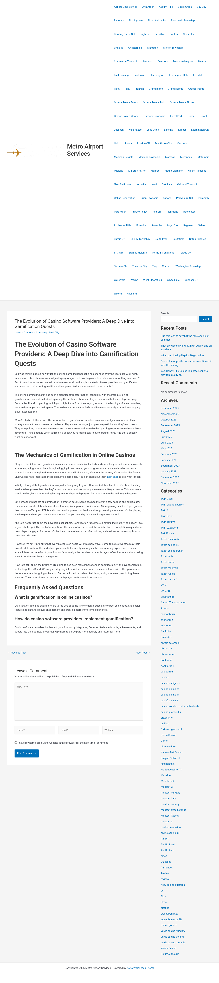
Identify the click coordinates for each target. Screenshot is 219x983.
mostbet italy (168, 798)
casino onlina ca (170, 689)
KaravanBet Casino (171, 752)
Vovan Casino (168, 948)
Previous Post (16, 652)
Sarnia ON (119, 239)
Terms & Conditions (163, 252)
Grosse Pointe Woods (126, 116)
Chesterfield (135, 47)
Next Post (143, 652)
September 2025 (170, 425)
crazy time (167, 717)
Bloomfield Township (183, 20)
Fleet (117, 88)
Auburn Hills (166, 6)
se (162, 890)
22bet (164, 585)
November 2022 (170, 483)
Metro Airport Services (85, 150)
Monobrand (167, 781)
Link (116, 143)
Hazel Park (176, 116)
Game (164, 740)
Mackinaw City (163, 143)
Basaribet (166, 637)
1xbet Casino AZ (170, 539)
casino (164, 677)
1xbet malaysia (169, 568)
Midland (118, 170)
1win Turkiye (168, 521)
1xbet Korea (168, 562)
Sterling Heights (138, 252)
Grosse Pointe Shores (182, 102)
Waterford (119, 280)
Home (191, 116)
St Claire (119, 252)
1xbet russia (168, 573)
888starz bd (167, 596)
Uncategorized (45, 332)
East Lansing (121, 75)
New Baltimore (122, 184)
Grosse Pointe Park (154, 102)
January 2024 (168, 460)
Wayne (134, 280)
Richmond (172, 211)
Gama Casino (168, 735)
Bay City (201, 6)
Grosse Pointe (196, 88)
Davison (147, 61)
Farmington (157, 75)
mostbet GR (167, 786)
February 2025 (169, 454)
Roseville (157, 225)
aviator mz (167, 619)
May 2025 (166, 448)
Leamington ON (200, 129)
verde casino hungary (173, 930)
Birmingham (136, 20)
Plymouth (203, 198)
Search (165, 313)
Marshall (170, 157)
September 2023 (170, 465)
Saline (201, 225)
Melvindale (186, 157)
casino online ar (170, 694)
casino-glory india (171, 712)
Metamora (203, 157)
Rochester (189, 211)
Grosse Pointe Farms (126, 102)
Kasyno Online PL (171, 758)
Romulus (141, 225)
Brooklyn (160, 34)
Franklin (139, 88)
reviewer (165, 879)
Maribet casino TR (171, 769)
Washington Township (188, 266)
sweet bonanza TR (171, 919)
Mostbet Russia (170, 815)
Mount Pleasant (197, 170)
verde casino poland (172, 936)
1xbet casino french (172, 550)
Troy (154, 266)
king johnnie (168, 763)
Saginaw (188, 225)
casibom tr (167, 671)
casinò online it (169, 700)
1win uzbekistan (170, 527)
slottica (165, 907)
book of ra (166, 660)
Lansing (168, 129)
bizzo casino (168, 654)
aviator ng (166, 625)
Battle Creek (185, 6)
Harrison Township (154, 116)
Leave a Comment (25, 332)
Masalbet (166, 775)
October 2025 (168, 419)
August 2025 (168, 431)
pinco (164, 856)
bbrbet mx (166, 648)
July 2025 (166, 437)
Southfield (178, 239)
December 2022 (170, 477)
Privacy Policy (139, 211)
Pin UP (164, 838)
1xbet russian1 (169, 579)
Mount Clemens (174, 170)
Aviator (165, 608)
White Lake (173, 280)
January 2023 (168, 471)
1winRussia (167, 533)
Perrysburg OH (184, 198)
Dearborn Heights (183, 61)
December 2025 (170, 408)
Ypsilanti (132, 293)
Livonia (128, 143)
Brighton (144, 34)
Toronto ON (120, 266)
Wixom (118, 293)
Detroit (202, 61)
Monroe (155, 170)
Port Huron (120, 211)
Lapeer (182, 129)
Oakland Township (187, 184)
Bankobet (166, 631)
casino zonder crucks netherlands (180, 706)
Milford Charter (137, 170)
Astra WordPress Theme (140, 968)
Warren (166, 266)
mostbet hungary (170, 792)
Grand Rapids (175, 88)
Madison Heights (123, 157)
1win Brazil (167, 498)
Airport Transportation (173, 602)
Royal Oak (172, 225)
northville (141, 184)
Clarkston (152, 47)
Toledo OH (185, 252)
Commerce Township (126, 61)
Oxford (167, 198)
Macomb (182, 143)
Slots (164, 896)
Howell (204, 116)
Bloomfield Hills (157, 20)
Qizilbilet (166, 861)
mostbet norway (170, 804)
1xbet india (167, 556)
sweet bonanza (169, 913)
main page (112, 476)
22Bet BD (166, 591)
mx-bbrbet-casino (171, 827)
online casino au (170, 832)
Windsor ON (191, 280)
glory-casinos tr (169, 746)
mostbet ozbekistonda (173, 809)
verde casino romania (173, 942)
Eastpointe (140, 75)
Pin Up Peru (167, 850)
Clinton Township (173, 47)
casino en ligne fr (170, 683)
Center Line (189, 34)
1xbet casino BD (170, 544)
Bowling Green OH (124, 34)
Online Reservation (124, 198)
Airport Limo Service (125, 6)
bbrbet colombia (170, 642)
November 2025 (170, 414)
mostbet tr (167, 821)
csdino (165, 723)
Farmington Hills (178, 75)
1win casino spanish (172, 504)
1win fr (165, 510)
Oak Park (167, 184)
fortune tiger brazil (171, 729)
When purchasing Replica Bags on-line (182, 355)
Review (165, 873)
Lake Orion (153, 129)
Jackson (119, 129)
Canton (174, 34)
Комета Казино (170, 954)
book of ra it (168, 666)
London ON (143, 143)
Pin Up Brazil (168, 844)
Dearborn (163, 61)
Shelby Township (140, 239)
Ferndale (198, 75)
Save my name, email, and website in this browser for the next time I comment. (63, 742)
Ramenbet (166, 867)
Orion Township (149, 198)
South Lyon (161, 239)
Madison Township (149, 157)
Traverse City (139, 266)
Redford (157, 211)
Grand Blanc (156, 88)
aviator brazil (168, 614)
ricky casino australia (173, 884)
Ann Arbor (148, 6)
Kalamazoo (135, 129)
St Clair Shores (197, 239)
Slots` (164, 902)
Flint (127, 88)
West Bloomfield (152, 280)
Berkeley (119, 20)
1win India (166, 516)
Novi (154, 184)
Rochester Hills (122, 225)
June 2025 (167, 442)
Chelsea (118, 47)
